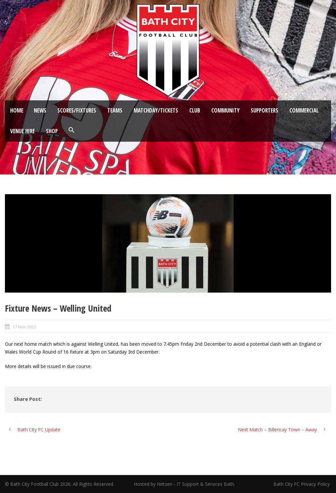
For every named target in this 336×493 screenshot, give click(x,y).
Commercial (304, 110)
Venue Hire (22, 131)
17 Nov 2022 (24, 327)
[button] (71, 130)
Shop (52, 131)
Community (225, 110)
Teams (114, 110)
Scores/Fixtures (76, 110)
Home (16, 110)
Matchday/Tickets (156, 110)
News (40, 110)
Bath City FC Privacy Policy (302, 484)
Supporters (264, 110)
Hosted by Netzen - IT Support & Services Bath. (184, 484)
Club (194, 110)
